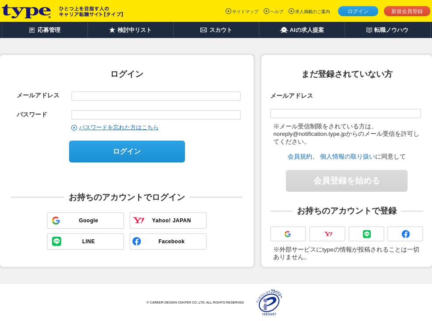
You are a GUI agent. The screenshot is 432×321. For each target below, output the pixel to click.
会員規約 (300, 156)
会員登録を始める (347, 180)
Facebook (171, 241)
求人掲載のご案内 (312, 11)
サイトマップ (245, 11)
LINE (88, 241)
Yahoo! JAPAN (171, 220)
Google (88, 220)
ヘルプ (276, 11)
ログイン (358, 11)
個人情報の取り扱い (347, 156)
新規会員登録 (407, 11)
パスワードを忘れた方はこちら (119, 127)
